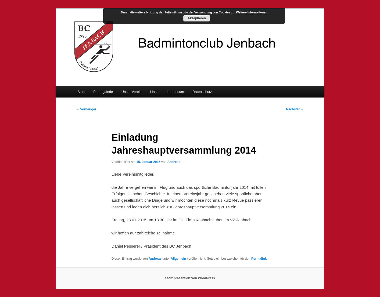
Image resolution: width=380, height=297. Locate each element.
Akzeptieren (197, 18)
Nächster (295, 109)
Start (81, 92)
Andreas (173, 162)
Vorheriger (86, 109)
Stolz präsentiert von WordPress (190, 278)
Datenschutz (202, 92)
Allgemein (178, 258)
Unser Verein (131, 92)
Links (154, 92)
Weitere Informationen (251, 12)
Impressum (175, 92)
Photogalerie (103, 92)
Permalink (259, 258)
